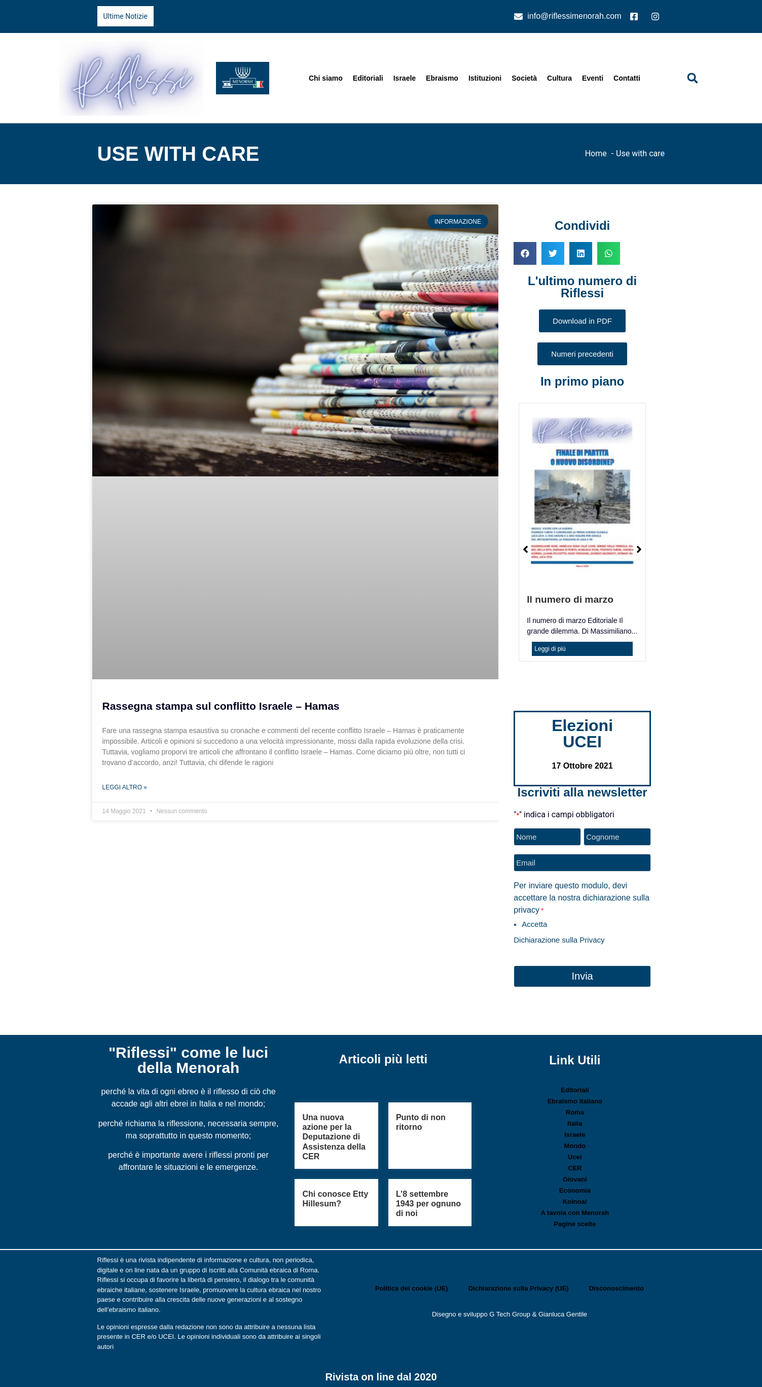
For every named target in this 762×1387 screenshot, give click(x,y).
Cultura (559, 78)
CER (575, 1164)
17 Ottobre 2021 (582, 765)
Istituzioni (484, 78)
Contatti (626, 78)
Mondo (575, 1142)
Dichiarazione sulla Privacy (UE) (518, 1284)
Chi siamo (326, 78)
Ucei (575, 1153)
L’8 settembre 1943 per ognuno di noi (428, 1199)
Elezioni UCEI (582, 733)
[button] (692, 78)
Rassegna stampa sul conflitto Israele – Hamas (221, 706)
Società (524, 78)
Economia (575, 1186)
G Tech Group (509, 1309)
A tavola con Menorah (575, 1208)
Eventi (592, 78)
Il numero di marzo (570, 599)
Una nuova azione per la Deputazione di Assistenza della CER (334, 1132)
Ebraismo (442, 78)
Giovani (575, 1175)
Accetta (534, 921)
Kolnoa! (575, 1197)
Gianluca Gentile (562, 1309)
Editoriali (368, 78)
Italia (575, 1119)
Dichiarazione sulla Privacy (559, 937)
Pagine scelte (575, 1220)
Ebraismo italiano (575, 1097)
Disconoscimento (616, 1284)
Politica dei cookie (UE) (411, 1284)
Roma (575, 1108)
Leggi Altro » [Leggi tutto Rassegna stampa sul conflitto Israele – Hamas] (124, 787)
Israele (404, 78)
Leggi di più (549, 648)
